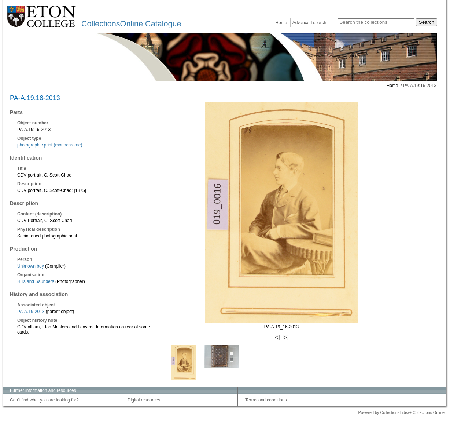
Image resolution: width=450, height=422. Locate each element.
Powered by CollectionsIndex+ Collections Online (401, 412)
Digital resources (144, 400)
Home (281, 22)
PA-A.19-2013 (31, 311)
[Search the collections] (376, 22)
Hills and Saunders (35, 281)
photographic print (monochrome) (49, 145)
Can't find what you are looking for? (44, 400)
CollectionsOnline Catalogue (131, 23)
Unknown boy (30, 266)
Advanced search (309, 22)
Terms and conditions (266, 400)
